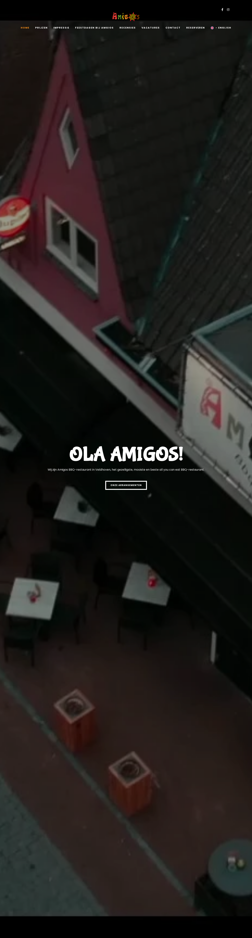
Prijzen (41, 27)
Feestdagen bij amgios (94, 27)
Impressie (61, 27)
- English (221, 27)
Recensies (128, 27)
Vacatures (151, 27)
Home (25, 27)
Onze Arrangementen (126, 485)
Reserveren (195, 27)
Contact (173, 27)
